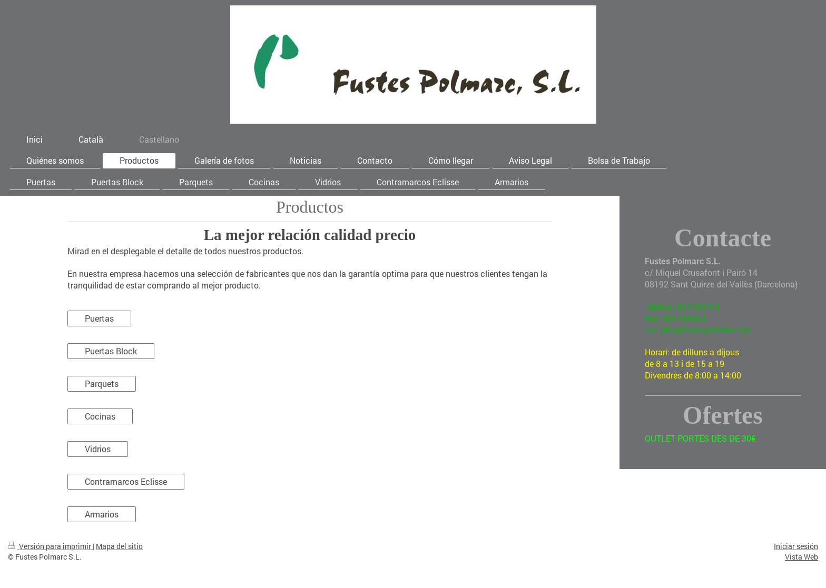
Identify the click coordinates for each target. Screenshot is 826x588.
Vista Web (801, 557)
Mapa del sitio (119, 546)
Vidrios (98, 448)
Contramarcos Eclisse (126, 481)
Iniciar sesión (796, 546)
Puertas (99, 318)
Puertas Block (111, 350)
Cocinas (100, 416)
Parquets (102, 383)
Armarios (102, 514)
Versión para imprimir (50, 546)
